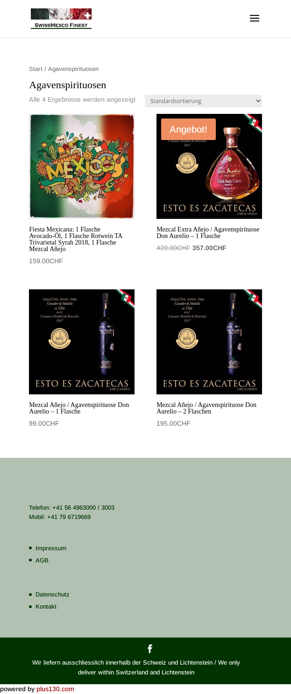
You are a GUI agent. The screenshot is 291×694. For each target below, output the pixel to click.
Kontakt (46, 606)
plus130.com (55, 689)
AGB (42, 560)
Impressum (50, 548)
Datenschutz (52, 594)
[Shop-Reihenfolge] (203, 101)
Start (36, 68)
